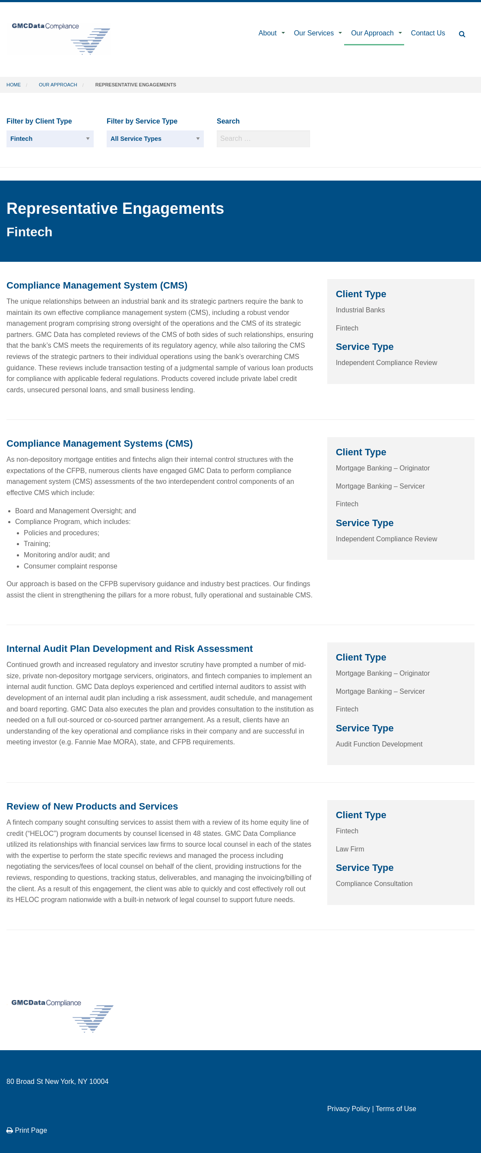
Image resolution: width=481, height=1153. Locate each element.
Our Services (314, 33)
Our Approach (372, 33)
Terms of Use (396, 1108)
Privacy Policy (348, 1108)
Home (13, 84)
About (268, 33)
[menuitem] (269, 34)
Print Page (26, 1130)
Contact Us (428, 33)
